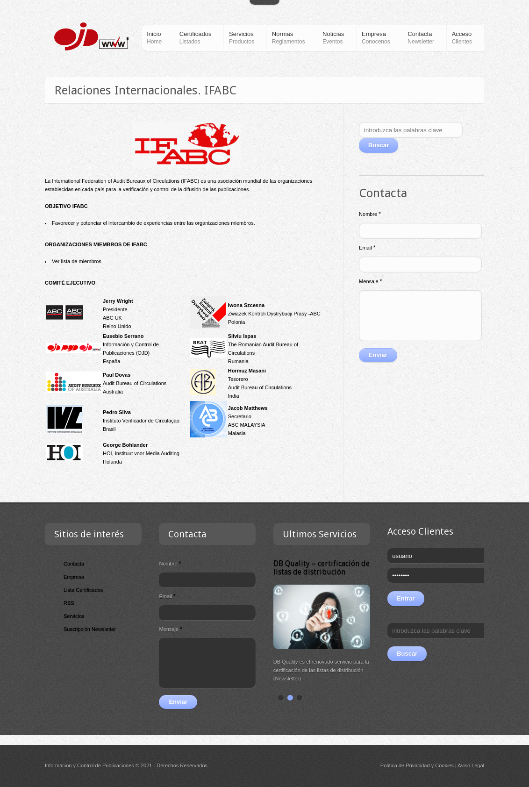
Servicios (74, 616)
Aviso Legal (471, 765)
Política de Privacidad (405, 765)
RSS (69, 603)
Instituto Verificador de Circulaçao (141, 420)
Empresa (74, 577)
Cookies (444, 765)
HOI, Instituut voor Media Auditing (141, 453)
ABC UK (112, 318)
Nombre (370, 214)
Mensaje (370, 281)
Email (367, 247)
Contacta (74, 563)
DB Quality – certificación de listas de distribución (321, 567)
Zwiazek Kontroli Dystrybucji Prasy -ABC (274, 313)
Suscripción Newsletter (90, 629)
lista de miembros (81, 261)
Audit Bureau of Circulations (134, 383)
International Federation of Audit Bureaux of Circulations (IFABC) (125, 181)
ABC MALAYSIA (246, 425)
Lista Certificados (83, 590)
